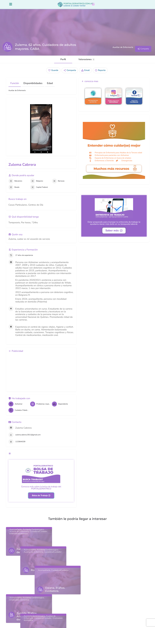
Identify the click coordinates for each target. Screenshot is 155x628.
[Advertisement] (41, 371)
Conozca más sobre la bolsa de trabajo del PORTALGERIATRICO (41, 487)
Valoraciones (86, 59)
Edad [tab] (50, 83)
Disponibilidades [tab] (32, 83)
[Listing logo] (7, 47)
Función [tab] (14, 83)
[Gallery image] (41, 128)
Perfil (63, 59)
